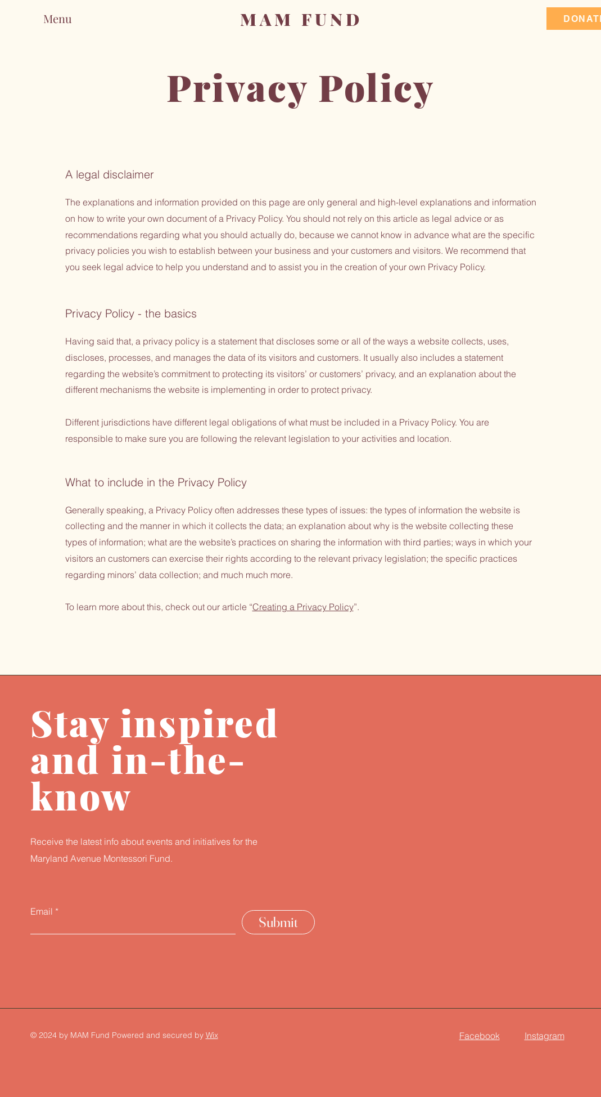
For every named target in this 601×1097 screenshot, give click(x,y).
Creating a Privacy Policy (303, 606)
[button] (69, 18)
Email (41, 911)
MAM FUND (301, 19)
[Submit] (278, 922)
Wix (212, 1035)
